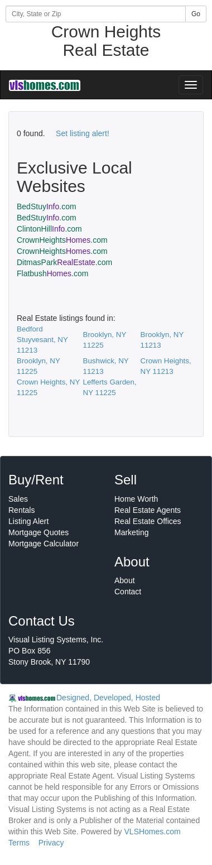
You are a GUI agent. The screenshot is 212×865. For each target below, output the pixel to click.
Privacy (51, 842)
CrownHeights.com (62, 240)
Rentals (21, 510)
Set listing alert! (82, 133)
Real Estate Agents (147, 510)
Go (195, 14)
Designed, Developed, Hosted (108, 697)
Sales (18, 498)
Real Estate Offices (147, 521)
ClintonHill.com (49, 228)
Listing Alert (28, 521)
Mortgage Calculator (43, 543)
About (124, 580)
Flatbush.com (52, 273)
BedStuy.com (46, 206)
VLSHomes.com (152, 831)
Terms (19, 842)
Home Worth (136, 498)
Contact (127, 591)
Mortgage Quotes (38, 532)
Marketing (131, 532)
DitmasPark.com (64, 262)
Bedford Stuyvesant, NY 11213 (42, 339)
